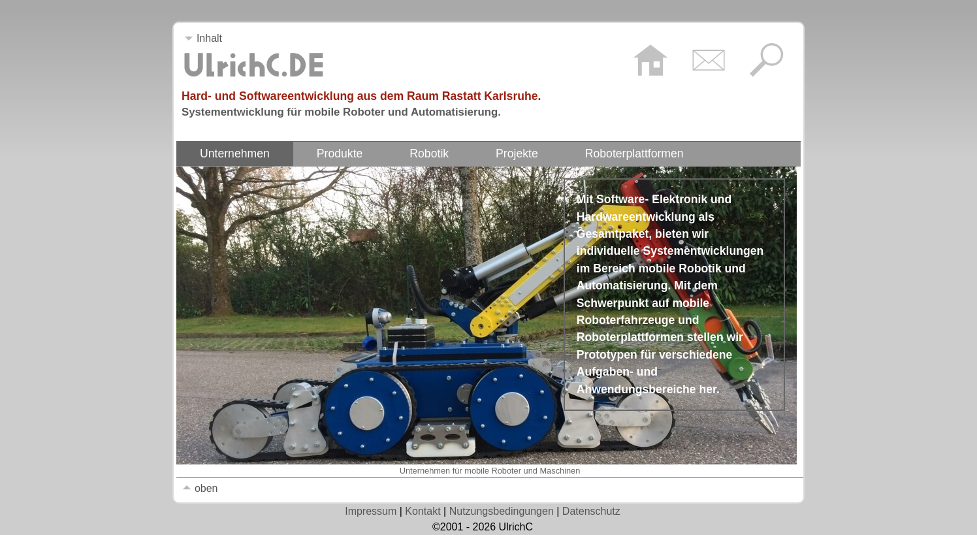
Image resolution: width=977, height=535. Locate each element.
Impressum (370, 511)
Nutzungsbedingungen (501, 511)
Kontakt (422, 511)
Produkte (340, 153)
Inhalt (203, 38)
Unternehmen (235, 153)
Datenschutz (591, 511)
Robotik (429, 153)
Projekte (517, 153)
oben (199, 488)
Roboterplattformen (634, 153)
